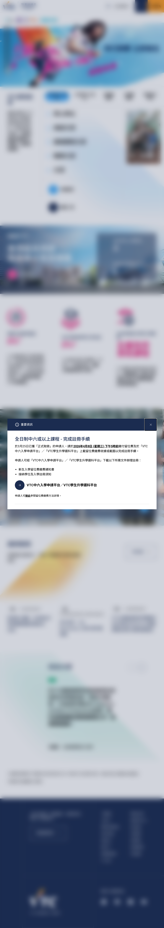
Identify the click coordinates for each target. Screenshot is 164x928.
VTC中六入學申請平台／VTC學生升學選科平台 (56, 485)
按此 (27, 495)
